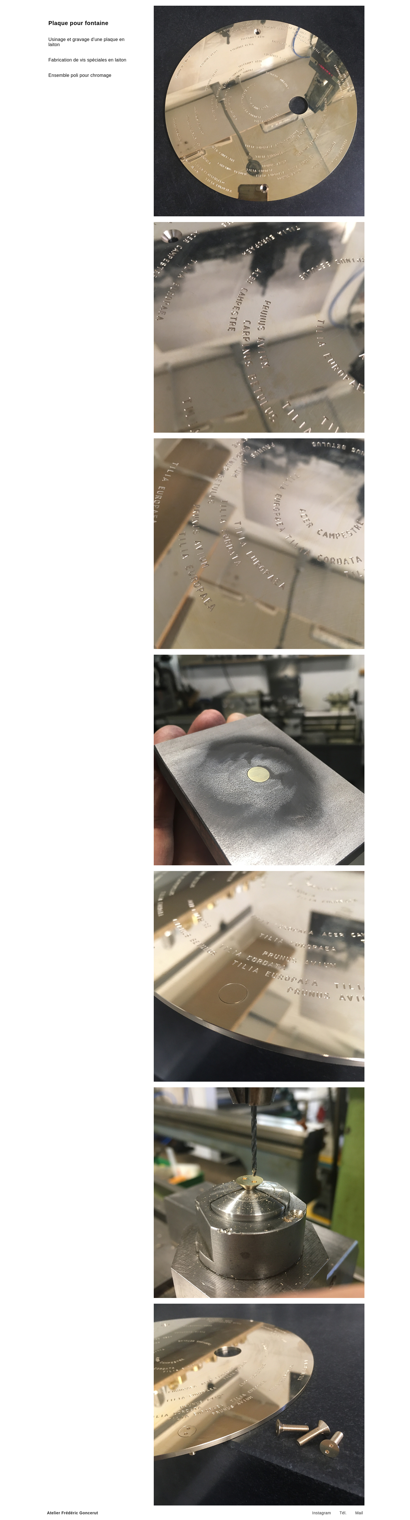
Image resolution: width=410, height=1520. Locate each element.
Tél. (343, 1513)
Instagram (321, 1513)
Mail (359, 1513)
